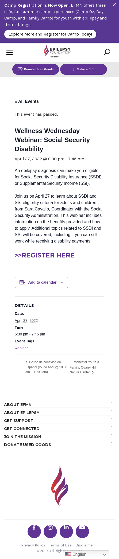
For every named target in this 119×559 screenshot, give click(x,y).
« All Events (27, 101)
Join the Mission (22, 436)
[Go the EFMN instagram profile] (50, 531)
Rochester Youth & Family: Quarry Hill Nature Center (84, 367)
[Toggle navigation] (9, 52)
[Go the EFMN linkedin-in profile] (66, 531)
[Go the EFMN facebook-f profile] (34, 531)
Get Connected (22, 428)
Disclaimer (84, 545)
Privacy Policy (33, 545)
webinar (21, 348)
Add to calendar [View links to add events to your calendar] (42, 282)
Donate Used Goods (35, 69)
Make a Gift (83, 69)
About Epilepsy (21, 412)
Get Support (18, 420)
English (75, 555)
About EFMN (18, 404)
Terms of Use (60, 545)
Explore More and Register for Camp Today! (50, 34)
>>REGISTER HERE (45, 255)
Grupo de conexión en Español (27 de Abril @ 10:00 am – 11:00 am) (46, 367)
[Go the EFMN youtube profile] (82, 531)
